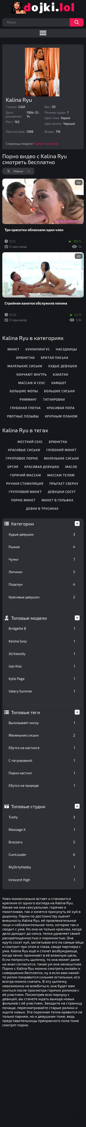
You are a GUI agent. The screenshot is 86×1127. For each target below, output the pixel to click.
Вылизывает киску (42, 723)
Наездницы (66, 349)
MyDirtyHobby (42, 867)
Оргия (12, 467)
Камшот (59, 383)
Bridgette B (42, 628)
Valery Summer (42, 691)
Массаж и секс (31, 383)
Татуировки (54, 399)
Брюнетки (25, 358)
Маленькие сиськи (42, 735)
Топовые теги (25, 712)
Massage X (42, 829)
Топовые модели (29, 618)
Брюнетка (58, 442)
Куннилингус (37, 349)
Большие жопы (24, 391)
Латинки (42, 572)
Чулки (42, 559)
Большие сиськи (59, 391)
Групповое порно (22, 458)
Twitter (39, 143)
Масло (71, 467)
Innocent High (42, 880)
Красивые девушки (42, 597)
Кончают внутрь (31, 374)
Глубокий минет (61, 450)
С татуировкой (42, 760)
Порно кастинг (42, 773)
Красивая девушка (41, 467)
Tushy (42, 817)
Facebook (52, 143)
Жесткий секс (30, 442)
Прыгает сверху (63, 483)
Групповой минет (25, 492)
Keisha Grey (42, 641)
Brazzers (42, 842)
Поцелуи (42, 584)
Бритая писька (54, 358)
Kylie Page (42, 679)
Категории (22, 523)
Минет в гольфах (57, 500)
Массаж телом (61, 475)
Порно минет (23, 500)
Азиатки (60, 374)
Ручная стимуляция (24, 483)
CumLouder (42, 854)
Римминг (28, 399)
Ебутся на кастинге (42, 748)
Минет (13, 349)
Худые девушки (42, 534)
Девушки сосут (62, 492)
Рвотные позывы (23, 416)
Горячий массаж (25, 475)
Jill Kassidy (42, 654)
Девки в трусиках (42, 508)
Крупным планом (61, 416)
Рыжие (42, 547)
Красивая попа (61, 408)
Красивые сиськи (24, 450)
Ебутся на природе (42, 785)
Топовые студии (28, 806)
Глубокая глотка (25, 408)
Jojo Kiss (42, 666)
